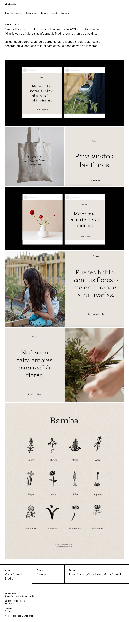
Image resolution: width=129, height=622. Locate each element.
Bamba (41, 574)
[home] (10, 4)
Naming (44, 13)
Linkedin (8, 609)
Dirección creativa (13, 13)
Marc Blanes (77, 574)
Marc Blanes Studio (25, 616)
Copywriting (31, 13)
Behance (9, 611)
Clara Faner (94, 574)
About (54, 13)
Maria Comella (112, 574)
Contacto (65, 13)
